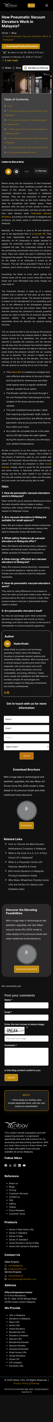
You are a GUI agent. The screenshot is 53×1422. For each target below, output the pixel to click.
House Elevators (17, 1356)
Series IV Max (16, 1236)
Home (5, 33)
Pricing (12, 1190)
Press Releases (17, 1210)
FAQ (11, 1200)
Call (31, 5)
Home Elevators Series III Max (24, 1243)
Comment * (11, 1045)
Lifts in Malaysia (17, 1315)
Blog (14, 33)
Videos (12, 1207)
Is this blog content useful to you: (23, 1070)
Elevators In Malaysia (19, 1318)
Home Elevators (17, 1329)
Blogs (12, 1187)
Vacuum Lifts (15, 1339)
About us (13, 1183)
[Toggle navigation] (47, 5)
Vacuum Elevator (17, 1345)
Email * (8, 1012)
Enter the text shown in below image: (25, 1024)
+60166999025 (15, 1266)
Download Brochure (26, 969)
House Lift (14, 1359)
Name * (9, 1000)
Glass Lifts (14, 1322)
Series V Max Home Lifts (21, 1229)
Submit (26, 756)
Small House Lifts (17, 1352)
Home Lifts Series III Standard (24, 1246)
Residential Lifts (17, 1332)
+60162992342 (15, 1276)
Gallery (12, 1203)
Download (26, 825)
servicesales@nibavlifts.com (22, 1279)
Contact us (14, 1197)
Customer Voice (17, 1214)
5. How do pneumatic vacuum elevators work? (27, 147)
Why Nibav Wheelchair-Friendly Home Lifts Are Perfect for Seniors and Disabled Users (28, 884)
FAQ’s (9, 106)
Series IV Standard (18, 1239)
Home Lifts (14, 1325)
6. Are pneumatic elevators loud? (22, 152)
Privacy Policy (21, 1383)
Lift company (15, 1362)
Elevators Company (18, 1335)
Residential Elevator (19, 1342)
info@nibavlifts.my (17, 1269)
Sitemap (35, 1383)
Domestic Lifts (16, 1366)
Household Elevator (19, 1349)
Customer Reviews (18, 1193)
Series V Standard (18, 1233)
